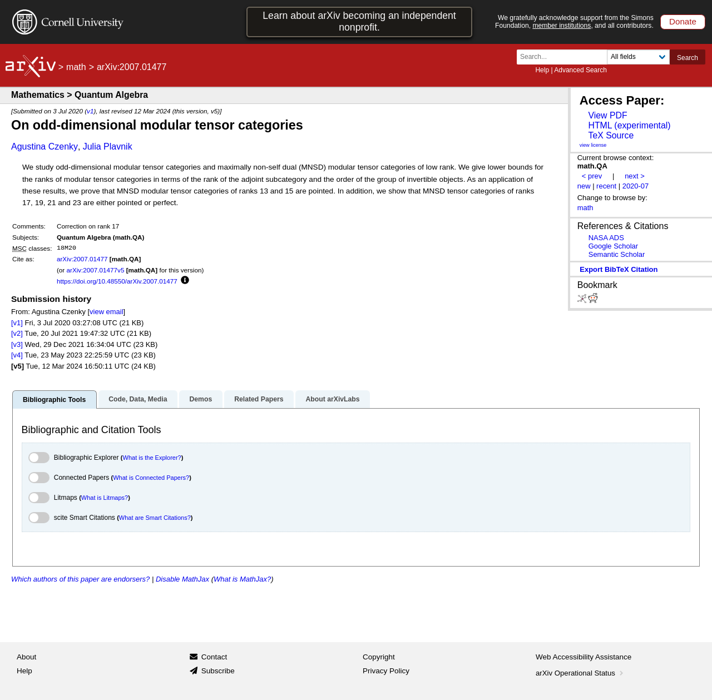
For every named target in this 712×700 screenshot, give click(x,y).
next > (635, 176)
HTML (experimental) (629, 125)
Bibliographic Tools (54, 400)
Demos (200, 399)
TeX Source (611, 135)
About (26, 657)
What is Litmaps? (104, 497)
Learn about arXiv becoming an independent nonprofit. (359, 21)
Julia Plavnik (107, 146)
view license (593, 145)
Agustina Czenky (44, 146)
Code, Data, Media (137, 399)
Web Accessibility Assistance (583, 657)
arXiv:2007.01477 (82, 258)
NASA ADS (606, 238)
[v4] (17, 355)
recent (606, 186)
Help (542, 70)
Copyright (379, 657)
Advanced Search (580, 70)
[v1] (17, 323)
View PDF (607, 115)
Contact (214, 657)
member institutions (561, 25)
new (584, 186)
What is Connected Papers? (151, 477)
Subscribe (218, 671)
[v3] (17, 344)
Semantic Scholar (617, 254)
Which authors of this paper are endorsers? (80, 579)
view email (106, 311)
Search (687, 58)
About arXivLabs (332, 399)
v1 (90, 111)
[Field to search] (638, 56)
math (76, 67)
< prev (592, 176)
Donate (682, 21)
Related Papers (258, 399)
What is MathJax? (242, 579)
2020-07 (635, 186)
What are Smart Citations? (155, 517)
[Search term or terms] (565, 56)
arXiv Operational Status (580, 673)
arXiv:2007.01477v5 (95, 270)
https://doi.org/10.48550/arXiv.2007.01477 (117, 281)
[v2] (17, 333)
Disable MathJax (182, 579)
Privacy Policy (386, 671)
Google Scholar (613, 246)
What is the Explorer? (152, 457)
